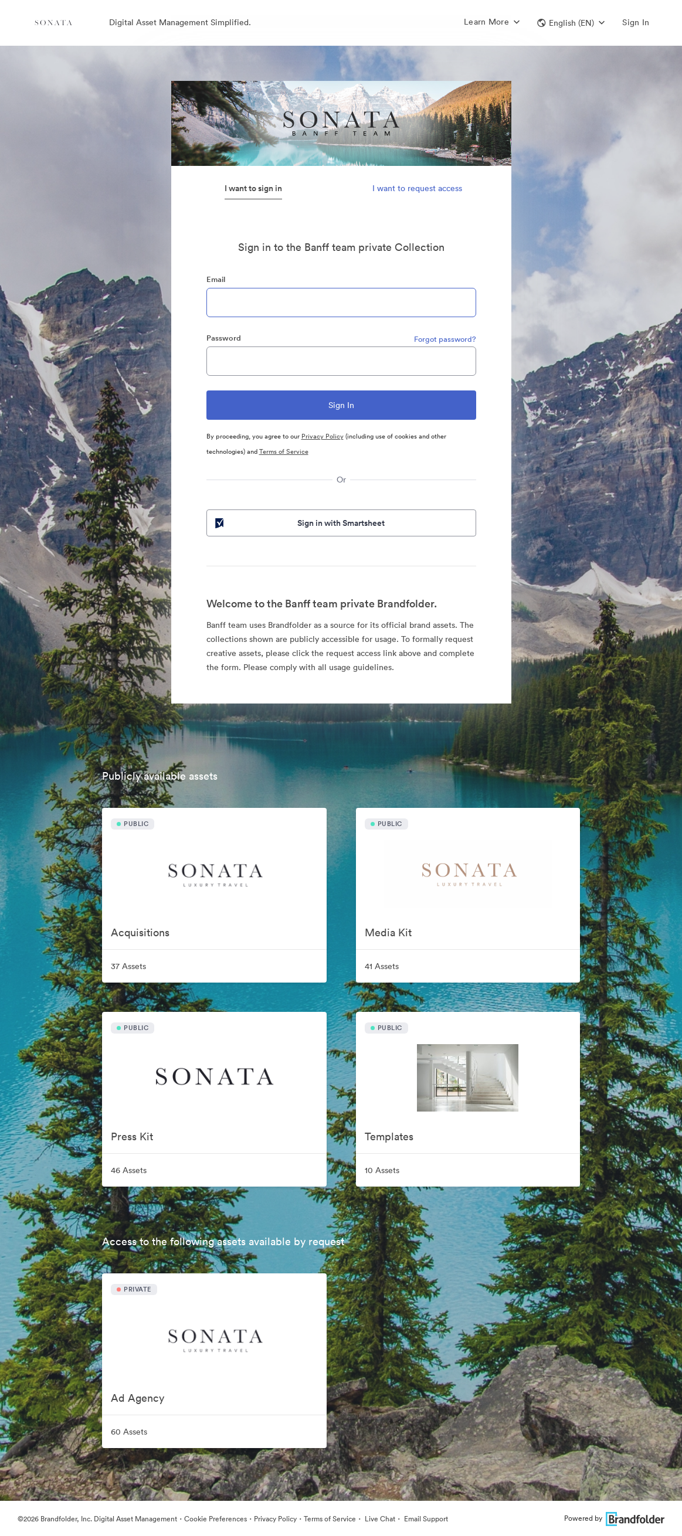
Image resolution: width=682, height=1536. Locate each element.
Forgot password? (445, 339)
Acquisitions (140, 932)
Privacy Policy (322, 436)
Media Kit (388, 932)
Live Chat (379, 1519)
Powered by (614, 1518)
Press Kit (132, 1136)
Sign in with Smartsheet (299, 523)
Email (215, 279)
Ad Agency (137, 1398)
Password (223, 338)
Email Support (425, 1519)
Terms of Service (283, 451)
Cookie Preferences (215, 1519)
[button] (570, 23)
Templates (389, 1136)
